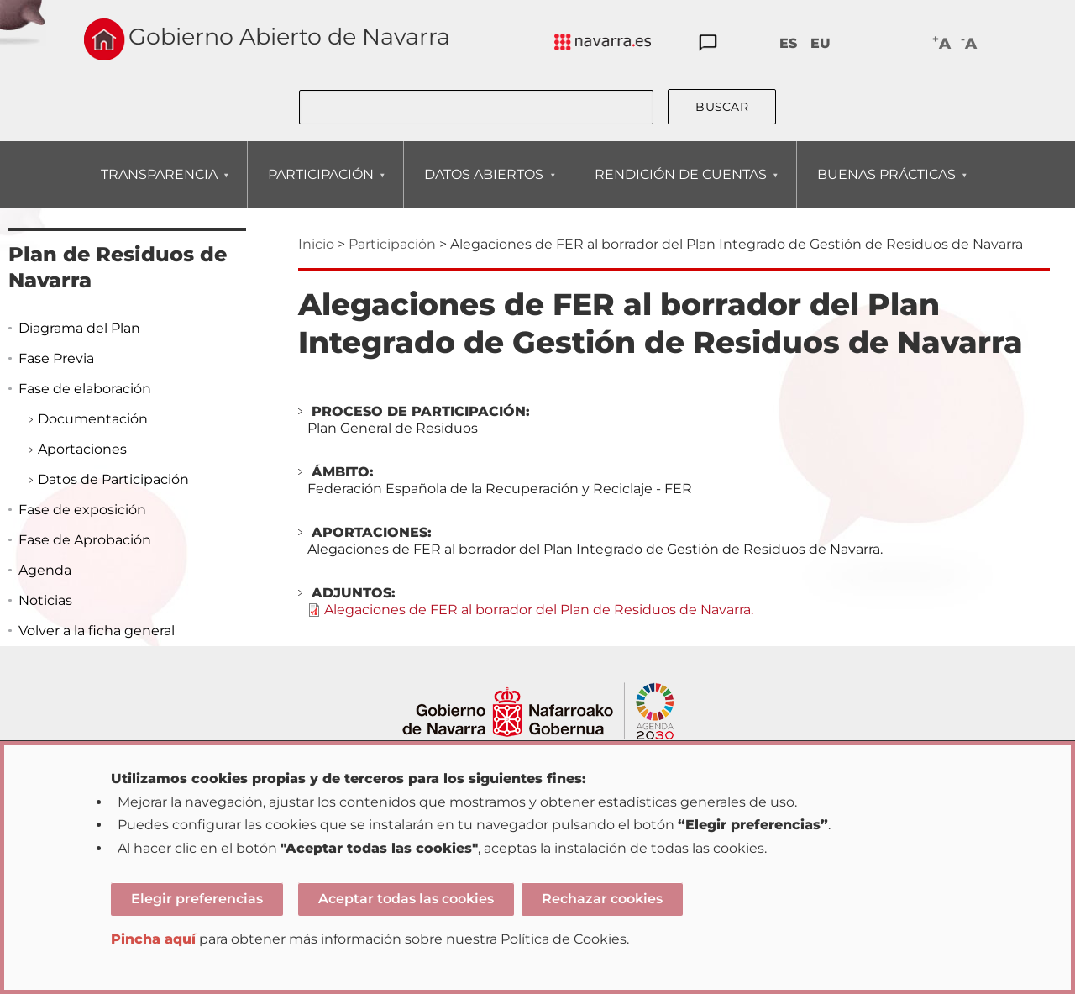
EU (820, 43)
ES (788, 43)
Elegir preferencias (197, 899)
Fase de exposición (82, 510)
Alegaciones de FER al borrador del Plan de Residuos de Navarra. (538, 610)
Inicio (316, 244)
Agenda (44, 570)
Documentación (93, 419)
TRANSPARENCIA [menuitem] (159, 187)
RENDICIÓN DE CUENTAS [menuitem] (680, 187)
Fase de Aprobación (84, 540)
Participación (392, 244)
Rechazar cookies (602, 899)
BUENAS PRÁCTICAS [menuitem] (886, 187)
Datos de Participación (113, 479)
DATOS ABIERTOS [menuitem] (483, 187)
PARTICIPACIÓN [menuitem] (320, 187)
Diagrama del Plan (79, 328)
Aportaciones (82, 449)
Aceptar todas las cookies (406, 899)
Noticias (45, 600)
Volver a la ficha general (96, 631)
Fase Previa (56, 358)
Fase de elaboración (84, 389)
